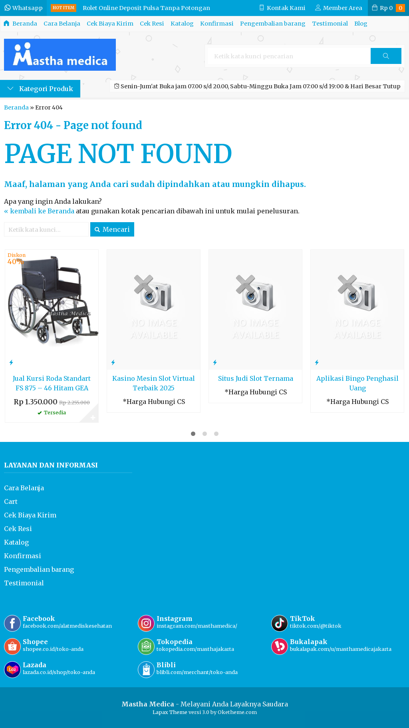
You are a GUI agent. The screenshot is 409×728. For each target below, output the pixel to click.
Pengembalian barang (273, 23)
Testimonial (330, 23)
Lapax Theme (170, 712)
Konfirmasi (217, 23)
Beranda (20, 23)
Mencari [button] (112, 229)
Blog (360, 23)
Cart (11, 501)
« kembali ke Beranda (39, 211)
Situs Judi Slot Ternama (255, 378)
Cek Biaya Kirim (110, 23)
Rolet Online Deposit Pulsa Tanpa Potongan (146, 8)
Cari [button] (386, 58)
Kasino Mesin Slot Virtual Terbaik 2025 (153, 383)
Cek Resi (152, 23)
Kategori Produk (40, 89)
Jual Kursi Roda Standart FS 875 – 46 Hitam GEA (52, 383)
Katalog (182, 23)
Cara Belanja (62, 23)
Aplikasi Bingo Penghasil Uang (357, 383)
